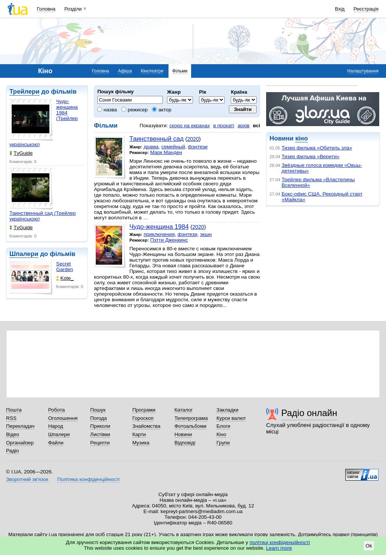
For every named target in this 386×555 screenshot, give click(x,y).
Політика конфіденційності (88, 479)
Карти (139, 434)
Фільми (179, 71)
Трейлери (24, 91)
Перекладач (20, 426)
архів (243, 125)
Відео (12, 434)
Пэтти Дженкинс (169, 240)
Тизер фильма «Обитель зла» (317, 148)
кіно (301, 138)
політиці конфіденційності (280, 542)
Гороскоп (142, 418)
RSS (11, 418)
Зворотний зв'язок (27, 479)
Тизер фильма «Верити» (311, 156)
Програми (143, 410)
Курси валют (231, 418)
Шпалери (23, 253)
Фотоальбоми (191, 426)
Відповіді (185, 443)
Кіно (221, 434)
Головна (46, 9)
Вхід (340, 9)
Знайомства (146, 426)
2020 (193, 139)
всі (256, 125)
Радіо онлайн (309, 413)
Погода (98, 418)
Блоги (223, 426)
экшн (206, 234)
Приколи (100, 426)
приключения (159, 234)
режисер (134, 110)
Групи (223, 443)
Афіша (125, 71)
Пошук (98, 410)
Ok (369, 546)
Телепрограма (191, 418)
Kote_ (65, 278)
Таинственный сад (156, 138)
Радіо (12, 450)
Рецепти (100, 443)
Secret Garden (64, 266)
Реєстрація (366, 9)
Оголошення (63, 418)
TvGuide (21, 153)
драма (151, 147)
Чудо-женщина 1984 (158, 226)
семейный (173, 147)
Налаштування (362, 71)
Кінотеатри (152, 71)
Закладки (227, 410)
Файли (56, 443)
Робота (56, 410)
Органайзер (20, 443)
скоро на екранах (189, 125)
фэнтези (197, 147)
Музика (140, 443)
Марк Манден (166, 152)
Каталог (184, 410)
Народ (55, 426)
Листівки (100, 434)
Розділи (73, 9)
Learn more (279, 548)
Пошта (13, 410)
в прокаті (223, 125)
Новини (183, 434)
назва (107, 110)
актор (161, 110)
